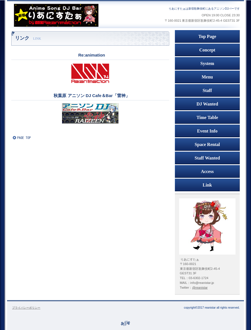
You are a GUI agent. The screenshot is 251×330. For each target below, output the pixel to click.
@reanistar (200, 287)
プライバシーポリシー (26, 307)
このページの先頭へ (30, 137)
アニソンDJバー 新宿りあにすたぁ (72, 15)
